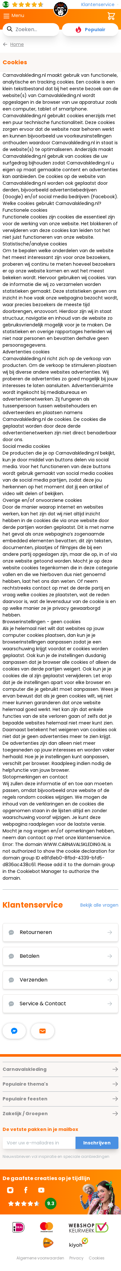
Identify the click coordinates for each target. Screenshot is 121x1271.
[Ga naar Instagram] (10, 1190)
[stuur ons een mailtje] (42, 1031)
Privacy (76, 1258)
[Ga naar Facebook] (26, 1190)
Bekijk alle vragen (99, 905)
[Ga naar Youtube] (41, 1190)
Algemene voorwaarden (40, 1258)
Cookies (97, 1258)
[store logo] (60, 11)
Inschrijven (97, 1143)
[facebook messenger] (14, 1031)
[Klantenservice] (99, 4)
